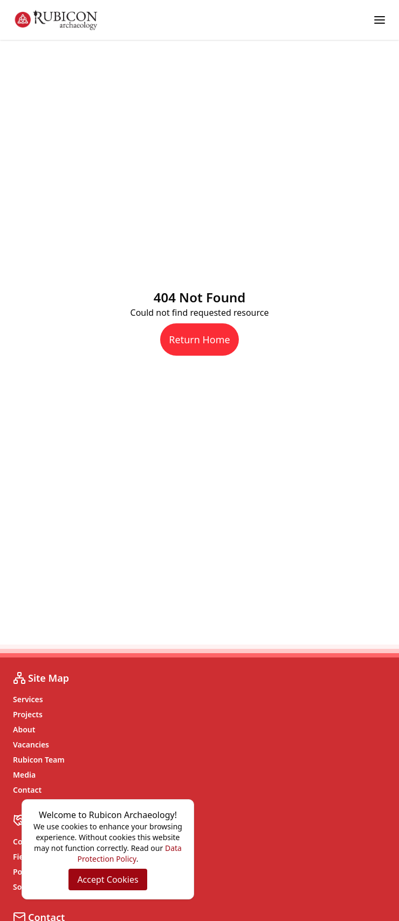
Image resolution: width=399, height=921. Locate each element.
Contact (27, 790)
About (24, 729)
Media (24, 775)
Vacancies (31, 744)
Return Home (199, 339)
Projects (28, 714)
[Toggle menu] (379, 19)
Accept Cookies (107, 879)
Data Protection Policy (130, 853)
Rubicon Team (39, 759)
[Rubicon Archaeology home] (56, 20)
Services (28, 699)
